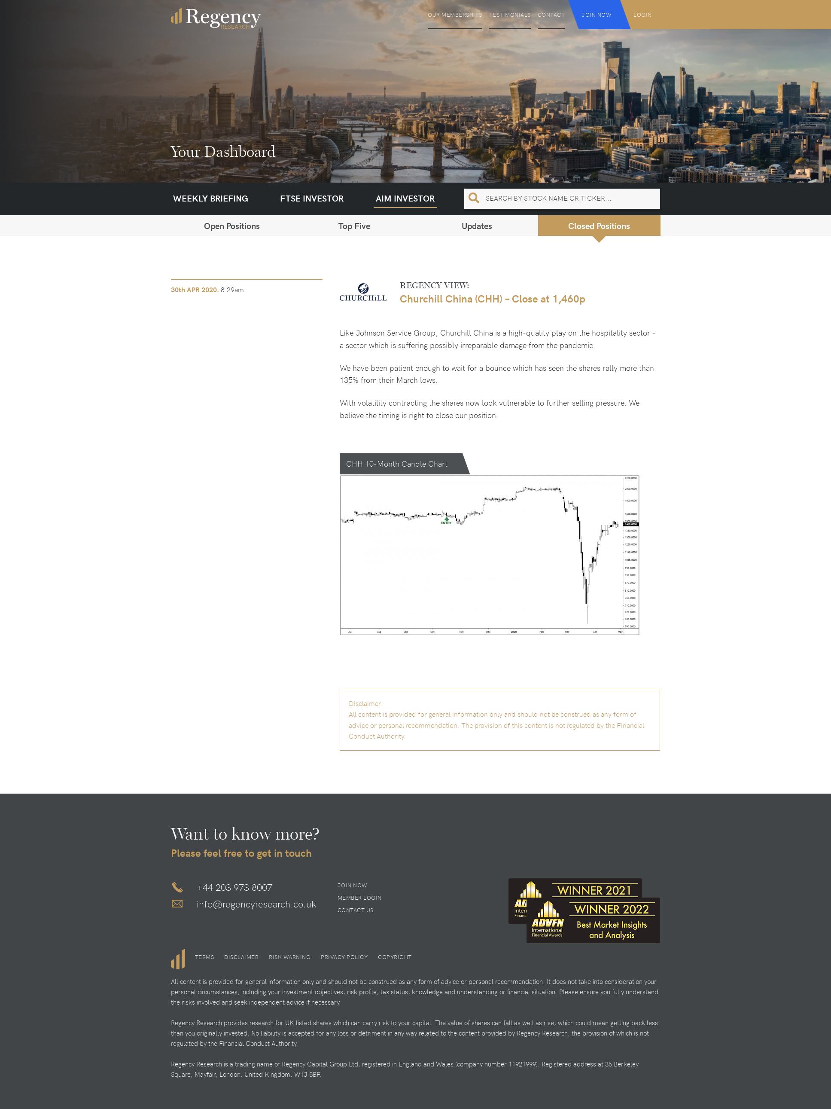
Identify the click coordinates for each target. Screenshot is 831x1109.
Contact (551, 14)
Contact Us (356, 910)
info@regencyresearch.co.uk (257, 903)
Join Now (596, 14)
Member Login (360, 897)
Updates (477, 225)
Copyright (395, 957)
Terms (204, 957)
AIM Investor (405, 198)
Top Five (354, 225)
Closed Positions (599, 225)
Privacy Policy (344, 957)
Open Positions (232, 225)
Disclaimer (241, 957)
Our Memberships (455, 14)
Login (642, 14)
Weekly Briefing (210, 198)
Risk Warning (289, 957)
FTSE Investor (312, 198)
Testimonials (510, 14)
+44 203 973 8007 (234, 886)
